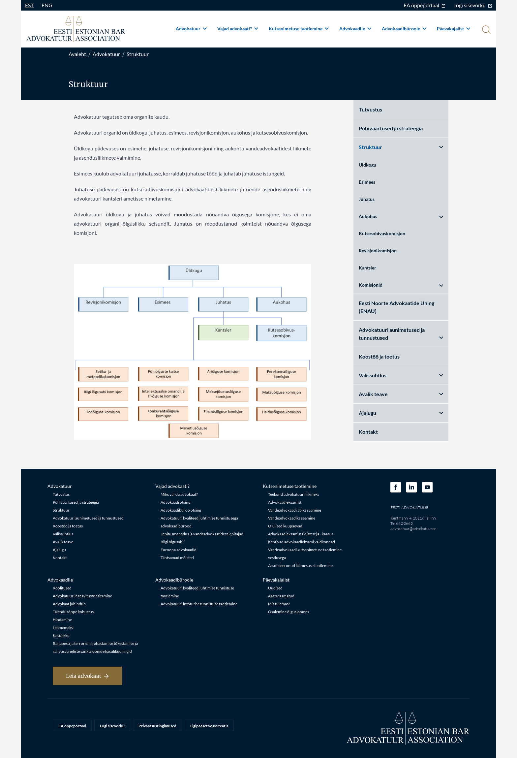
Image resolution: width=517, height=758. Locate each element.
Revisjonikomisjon (378, 250)
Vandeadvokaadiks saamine (291, 518)
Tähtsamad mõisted (177, 557)
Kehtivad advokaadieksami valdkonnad (301, 541)
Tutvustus (370, 109)
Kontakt (368, 431)
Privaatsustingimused (157, 725)
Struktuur (138, 54)
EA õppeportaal (424, 5)
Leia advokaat (87, 676)
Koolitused (62, 587)
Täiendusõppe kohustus (73, 611)
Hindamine (62, 619)
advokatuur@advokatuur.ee (413, 528)
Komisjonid (401, 285)
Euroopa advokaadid (179, 549)
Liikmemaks (63, 627)
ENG (47, 5)
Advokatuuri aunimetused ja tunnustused (401, 334)
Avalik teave (401, 394)
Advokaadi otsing (175, 502)
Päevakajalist (453, 28)
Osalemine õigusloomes (288, 611)
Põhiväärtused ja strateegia (391, 128)
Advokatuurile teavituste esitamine (82, 595)
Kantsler (367, 267)
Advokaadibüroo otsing (181, 510)
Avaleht (77, 54)
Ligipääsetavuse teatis (209, 725)
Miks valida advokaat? (179, 494)
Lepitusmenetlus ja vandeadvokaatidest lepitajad (202, 533)
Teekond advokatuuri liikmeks (293, 494)
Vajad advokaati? (237, 28)
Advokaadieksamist (284, 502)
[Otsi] (486, 30)
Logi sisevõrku (472, 5)
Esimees (367, 182)
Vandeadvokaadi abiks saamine (294, 510)
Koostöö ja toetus (379, 356)
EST (29, 5)
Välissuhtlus (401, 375)
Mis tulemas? (279, 603)
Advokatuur (191, 28)
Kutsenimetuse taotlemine (299, 28)
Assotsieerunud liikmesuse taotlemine (300, 565)
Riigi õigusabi (172, 541)
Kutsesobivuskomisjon (382, 233)
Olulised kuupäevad (285, 525)
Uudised (275, 587)
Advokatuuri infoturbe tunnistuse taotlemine (199, 603)
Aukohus (401, 216)
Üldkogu (367, 165)
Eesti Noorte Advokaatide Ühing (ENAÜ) (396, 307)
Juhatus (367, 199)
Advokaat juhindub (69, 603)
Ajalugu (401, 413)
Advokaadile (355, 28)
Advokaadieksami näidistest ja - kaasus (300, 533)
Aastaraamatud (281, 595)
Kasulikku (61, 635)
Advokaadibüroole (404, 28)
